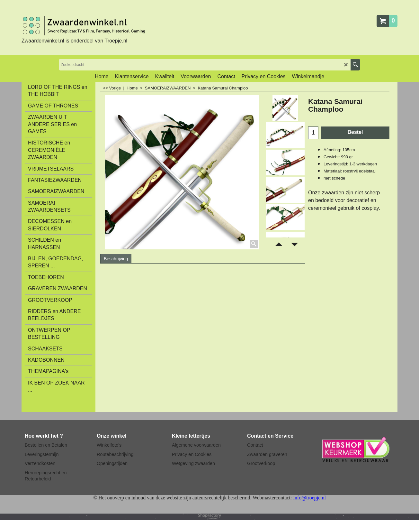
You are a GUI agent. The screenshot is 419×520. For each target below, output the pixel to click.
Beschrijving (116, 258)
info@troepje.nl (309, 497)
